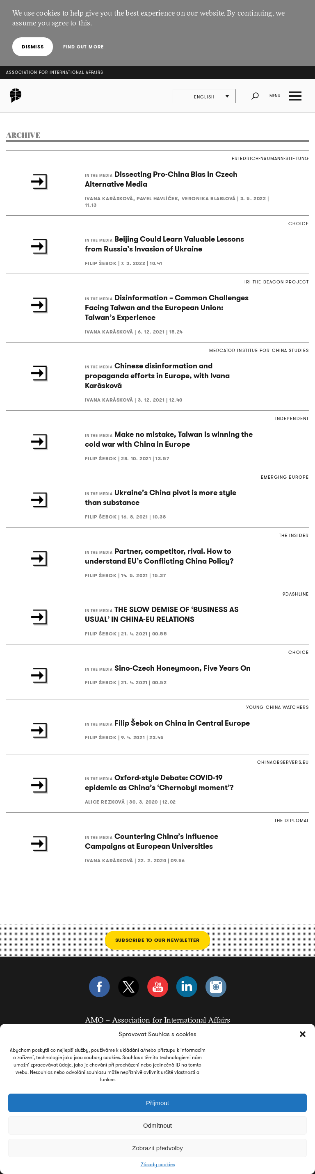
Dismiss (32, 46)
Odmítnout (157, 1125)
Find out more (83, 46)
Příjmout (157, 1102)
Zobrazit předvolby (157, 1147)
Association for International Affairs (54, 72)
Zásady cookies (158, 1164)
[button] (303, 1034)
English (204, 97)
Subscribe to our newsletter (157, 939)
